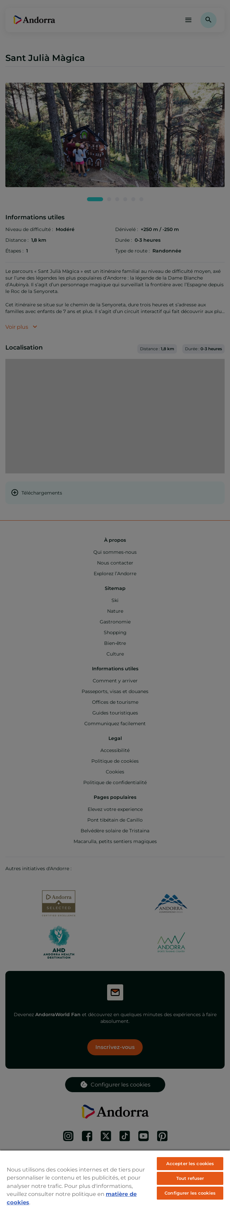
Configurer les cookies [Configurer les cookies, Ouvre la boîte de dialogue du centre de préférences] (190, 1193)
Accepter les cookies (190, 1163)
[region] (115, 1179)
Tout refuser (190, 1178)
